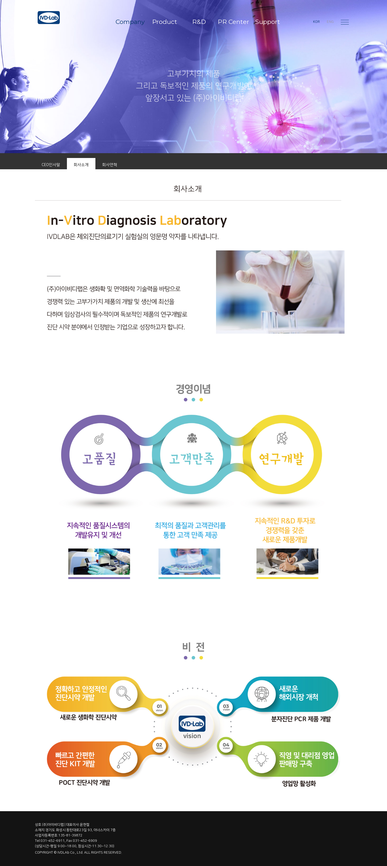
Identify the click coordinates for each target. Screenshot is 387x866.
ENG (330, 22)
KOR (316, 22)
